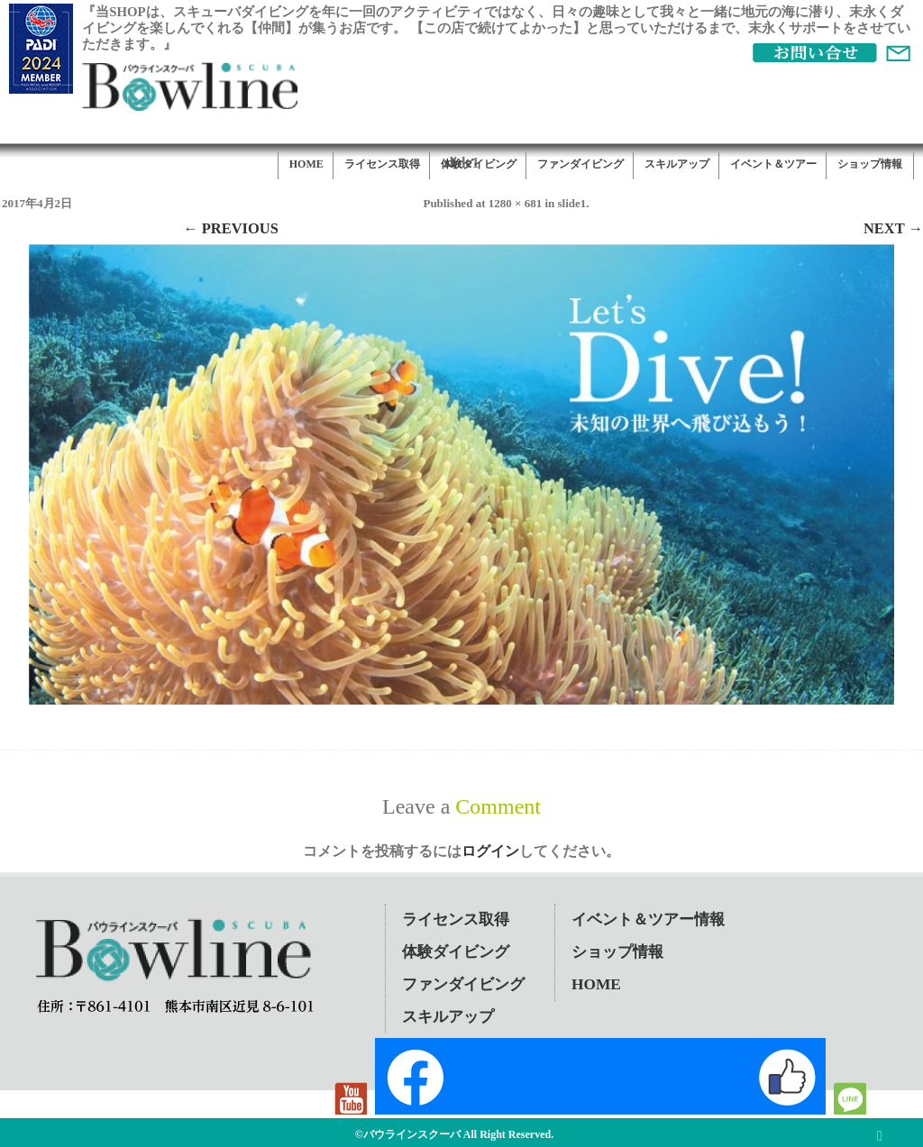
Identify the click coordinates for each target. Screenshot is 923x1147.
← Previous (231, 228)
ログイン (490, 851)
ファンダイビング (580, 164)
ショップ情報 (869, 164)
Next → (893, 228)
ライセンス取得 (382, 164)
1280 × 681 (515, 203)
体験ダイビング (478, 164)
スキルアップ (676, 164)
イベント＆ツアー (773, 164)
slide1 (571, 203)
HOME (306, 164)
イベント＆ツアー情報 (648, 919)
